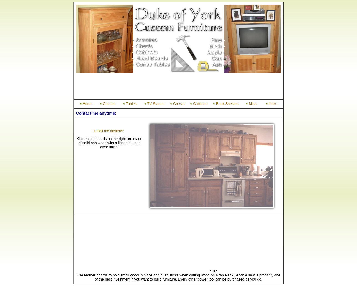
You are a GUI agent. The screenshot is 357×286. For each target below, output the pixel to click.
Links (271, 104)
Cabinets (199, 104)
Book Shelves (225, 104)
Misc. (252, 104)
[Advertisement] (178, 86)
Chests (177, 104)
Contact (107, 104)
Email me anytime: (109, 131)
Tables (129, 104)
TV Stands (154, 104)
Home (86, 104)
